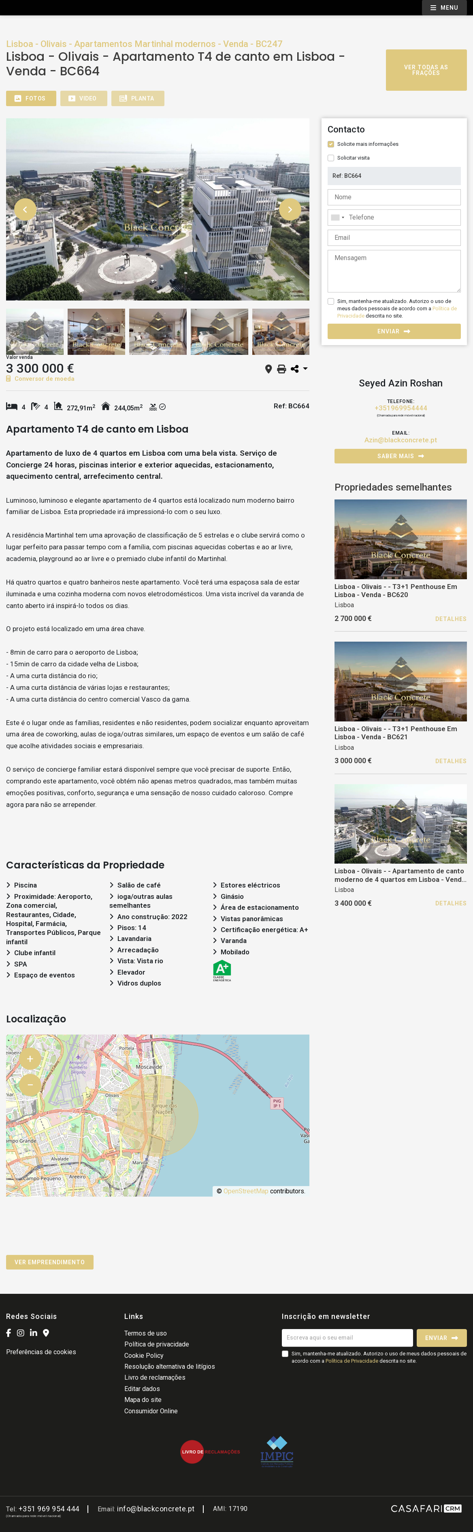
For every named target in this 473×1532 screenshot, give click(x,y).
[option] (157, 209)
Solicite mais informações (367, 144)
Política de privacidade (156, 1344)
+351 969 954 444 (49, 1508)
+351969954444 (401, 408)
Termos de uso (145, 1333)
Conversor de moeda (40, 378)
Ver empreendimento (50, 1262)
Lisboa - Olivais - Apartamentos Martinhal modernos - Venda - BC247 (144, 44)
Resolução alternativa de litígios (169, 1366)
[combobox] (394, 217)
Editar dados (142, 1389)
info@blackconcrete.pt (156, 1508)
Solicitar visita (353, 158)
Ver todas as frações (426, 70)
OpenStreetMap (246, 1191)
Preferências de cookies (41, 1352)
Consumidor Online (151, 1411)
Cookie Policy (144, 1355)
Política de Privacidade (352, 1361)
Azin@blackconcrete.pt (400, 440)
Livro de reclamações (154, 1377)
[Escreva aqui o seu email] (347, 1338)
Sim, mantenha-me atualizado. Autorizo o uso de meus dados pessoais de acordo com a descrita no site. (397, 308)
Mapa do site (143, 1400)
